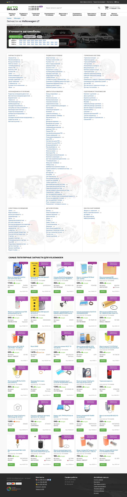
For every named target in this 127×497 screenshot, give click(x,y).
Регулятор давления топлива (55, 198)
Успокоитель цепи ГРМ (53, 143)
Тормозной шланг (89, 71)
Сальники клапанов (52, 102)
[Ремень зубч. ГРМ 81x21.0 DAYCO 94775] (63, 407)
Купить (11, 291)
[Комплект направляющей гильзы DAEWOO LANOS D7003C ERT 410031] (63, 303)
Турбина (49, 170)
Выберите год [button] (15, 37)
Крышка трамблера (14, 248)
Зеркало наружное (52, 214)
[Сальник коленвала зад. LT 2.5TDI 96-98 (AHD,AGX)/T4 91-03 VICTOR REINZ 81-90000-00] (63, 372)
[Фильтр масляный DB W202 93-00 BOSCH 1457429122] (109, 407)
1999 (55, 42)
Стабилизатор (13, 83)
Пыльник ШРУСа (89, 109)
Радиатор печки (13, 119)
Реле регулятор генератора (16, 234)
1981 (24, 44)
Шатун (48, 119)
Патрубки (49, 174)
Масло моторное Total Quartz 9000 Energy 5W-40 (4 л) (16, 416)
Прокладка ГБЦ (50, 153)
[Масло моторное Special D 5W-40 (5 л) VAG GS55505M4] (40, 303)
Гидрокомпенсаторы (52, 104)
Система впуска (51, 176)
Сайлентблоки (50, 77)
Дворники (49, 226)
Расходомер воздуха (52, 178)
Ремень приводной (14, 75)
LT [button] (39, 37)
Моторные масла (89, 216)
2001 (24, 40)
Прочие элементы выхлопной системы (58, 190)
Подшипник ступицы (52, 69)
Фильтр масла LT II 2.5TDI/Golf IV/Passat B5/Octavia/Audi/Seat (109, 347)
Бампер (48, 210)
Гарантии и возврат (100, 486)
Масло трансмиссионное (91, 212)
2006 (44, 40)
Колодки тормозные (14, 79)
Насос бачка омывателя (53, 228)
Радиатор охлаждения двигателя (18, 94)
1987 (48, 44)
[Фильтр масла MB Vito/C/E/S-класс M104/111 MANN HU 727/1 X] (18, 372)
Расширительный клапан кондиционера (20, 117)
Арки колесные (50, 216)
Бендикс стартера (14, 238)
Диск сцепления (89, 96)
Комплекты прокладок (53, 157)
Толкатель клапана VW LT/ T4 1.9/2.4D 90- (62, 347)
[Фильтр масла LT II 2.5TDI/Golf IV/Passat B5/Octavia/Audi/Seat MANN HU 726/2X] (109, 338)
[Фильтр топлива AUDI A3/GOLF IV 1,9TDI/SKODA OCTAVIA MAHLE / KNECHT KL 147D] (109, 442)
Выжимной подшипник (90, 100)
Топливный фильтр (14, 66)
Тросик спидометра (90, 115)
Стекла (48, 220)
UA (8, 2)
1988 (52, 44)
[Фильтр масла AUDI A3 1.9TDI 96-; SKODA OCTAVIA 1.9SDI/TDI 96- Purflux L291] (86, 338)
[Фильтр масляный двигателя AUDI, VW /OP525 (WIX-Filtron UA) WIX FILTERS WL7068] (41, 442)
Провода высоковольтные (16, 220)
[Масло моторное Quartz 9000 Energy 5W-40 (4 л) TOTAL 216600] (17, 407)
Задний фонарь (13, 216)
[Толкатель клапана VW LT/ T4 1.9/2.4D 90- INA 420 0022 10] (63, 338)
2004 (36, 40)
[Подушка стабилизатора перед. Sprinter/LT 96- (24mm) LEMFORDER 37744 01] (40, 407)
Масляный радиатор (14, 102)
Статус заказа (98, 480)
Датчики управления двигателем (56, 159)
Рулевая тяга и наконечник (16, 85)
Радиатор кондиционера (16, 111)
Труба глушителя (51, 182)
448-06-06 (33, 6)
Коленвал (49, 111)
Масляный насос (51, 117)
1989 (55, 44)
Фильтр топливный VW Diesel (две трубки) (85, 278)
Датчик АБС (87, 83)
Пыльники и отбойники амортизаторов (58, 81)
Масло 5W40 (34, 346)
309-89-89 (33, 9)
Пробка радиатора (14, 104)
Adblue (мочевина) (89, 218)
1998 (52, 42)
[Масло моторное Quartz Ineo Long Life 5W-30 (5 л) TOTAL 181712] (86, 372)
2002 (28, 40)
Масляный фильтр (51, 147)
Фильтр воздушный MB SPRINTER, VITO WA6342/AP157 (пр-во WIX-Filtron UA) (109, 278)
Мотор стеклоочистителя (54, 232)
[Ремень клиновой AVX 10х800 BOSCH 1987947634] (86, 407)
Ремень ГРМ (12, 67)
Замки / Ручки (50, 222)
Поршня (48, 96)
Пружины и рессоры (52, 73)
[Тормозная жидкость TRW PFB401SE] (109, 372)
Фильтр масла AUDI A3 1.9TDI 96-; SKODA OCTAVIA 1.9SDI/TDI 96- (86, 347)
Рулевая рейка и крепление (54, 71)
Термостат (11, 100)
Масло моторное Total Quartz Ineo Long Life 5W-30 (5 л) (85, 381)
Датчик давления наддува (54, 194)
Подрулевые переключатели (17, 244)
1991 (24, 42)
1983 (32, 44)
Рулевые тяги (50, 62)
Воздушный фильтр (14, 62)
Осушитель (11, 115)
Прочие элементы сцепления (93, 107)
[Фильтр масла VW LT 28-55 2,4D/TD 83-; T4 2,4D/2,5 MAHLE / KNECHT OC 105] (18, 338)
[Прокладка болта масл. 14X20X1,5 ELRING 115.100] (40, 372)
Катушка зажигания (14, 222)
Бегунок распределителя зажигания (19, 224)
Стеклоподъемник (51, 224)
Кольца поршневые (52, 94)
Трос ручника (88, 64)
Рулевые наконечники (53, 60)
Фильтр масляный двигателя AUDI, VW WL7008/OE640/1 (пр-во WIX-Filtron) (63, 451)
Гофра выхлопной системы (54, 188)
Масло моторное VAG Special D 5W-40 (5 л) (40, 312)
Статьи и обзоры (99, 491)
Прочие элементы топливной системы (58, 168)
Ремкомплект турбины (53, 192)
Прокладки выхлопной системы (55, 186)
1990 (20, 42)
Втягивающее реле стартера (17, 240)
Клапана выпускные (52, 100)
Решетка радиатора (52, 212)
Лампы (10, 210)
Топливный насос (51, 161)
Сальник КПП (88, 119)
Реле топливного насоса (53, 202)
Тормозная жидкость (106, 381)
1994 (36, 42)
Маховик (86, 102)
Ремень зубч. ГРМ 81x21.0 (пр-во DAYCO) (63, 416)
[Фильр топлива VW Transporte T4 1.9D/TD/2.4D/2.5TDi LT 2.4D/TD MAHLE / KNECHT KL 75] (86, 442)
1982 (28, 44)
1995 (40, 42)
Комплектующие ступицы (54, 87)
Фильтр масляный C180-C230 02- (17, 451)
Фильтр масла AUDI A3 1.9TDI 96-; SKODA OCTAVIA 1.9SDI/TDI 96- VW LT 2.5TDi (109, 312)
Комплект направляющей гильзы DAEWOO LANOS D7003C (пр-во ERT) (63, 312)
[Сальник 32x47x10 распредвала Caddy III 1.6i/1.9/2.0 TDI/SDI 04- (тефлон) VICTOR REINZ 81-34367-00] (63, 269)
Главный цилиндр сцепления (92, 104)
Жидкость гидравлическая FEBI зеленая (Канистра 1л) (17, 312)
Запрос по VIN (40, 489)
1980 (20, 44)
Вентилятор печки (14, 121)
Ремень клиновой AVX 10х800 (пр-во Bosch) (85, 416)
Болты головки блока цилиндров (56, 105)
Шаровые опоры (51, 66)
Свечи (10, 87)
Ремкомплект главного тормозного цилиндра (97, 79)
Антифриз (87, 214)
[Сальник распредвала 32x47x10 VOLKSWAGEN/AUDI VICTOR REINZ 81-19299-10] (86, 303)
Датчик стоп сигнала (90, 87)
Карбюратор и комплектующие (55, 166)
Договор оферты (99, 488)
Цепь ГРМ (49, 139)
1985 (40, 44)
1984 (36, 44)
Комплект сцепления (90, 94)
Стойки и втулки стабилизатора (56, 79)
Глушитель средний (52, 180)
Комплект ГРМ (12, 69)
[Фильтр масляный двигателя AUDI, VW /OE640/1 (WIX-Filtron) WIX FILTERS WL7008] (63, 442)
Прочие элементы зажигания (17, 226)
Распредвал (50, 107)
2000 (20, 40)
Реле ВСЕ (11, 242)
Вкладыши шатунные (52, 123)
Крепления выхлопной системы (55, 184)
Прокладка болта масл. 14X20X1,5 (38, 381)
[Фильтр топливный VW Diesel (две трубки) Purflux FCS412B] (86, 269)
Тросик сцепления (51, 236)
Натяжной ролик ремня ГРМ (54, 133)
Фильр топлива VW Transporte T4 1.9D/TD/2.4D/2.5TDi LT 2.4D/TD (86, 451)
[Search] (99, 8)
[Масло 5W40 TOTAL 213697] (40, 338)
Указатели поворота (14, 214)
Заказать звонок (41, 487)
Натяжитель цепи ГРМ (53, 141)
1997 (48, 42)
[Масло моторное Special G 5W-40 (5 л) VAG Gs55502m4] (40, 269)
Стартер (11, 236)
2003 (32, 40)
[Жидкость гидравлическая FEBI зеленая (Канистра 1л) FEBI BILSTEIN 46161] (18, 303)
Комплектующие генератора (17, 232)
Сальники (87, 111)
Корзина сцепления (90, 98)
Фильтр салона (13, 64)
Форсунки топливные (52, 163)
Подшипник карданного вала (55, 83)
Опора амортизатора (52, 75)
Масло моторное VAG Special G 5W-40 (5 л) (40, 278)
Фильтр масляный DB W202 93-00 (109, 416)
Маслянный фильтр (14, 60)
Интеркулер (50, 172)
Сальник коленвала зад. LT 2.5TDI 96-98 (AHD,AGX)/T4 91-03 (63, 381)
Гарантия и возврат (99, 2)
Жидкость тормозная (90, 210)
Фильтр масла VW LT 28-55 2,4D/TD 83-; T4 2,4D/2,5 (16, 347)
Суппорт (86, 77)
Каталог (96, 493)
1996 (44, 42)
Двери (48, 218)
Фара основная (13, 212)
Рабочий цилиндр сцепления (92, 105)
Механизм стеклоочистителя (55, 230)
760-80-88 (33, 8)
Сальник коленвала (52, 113)
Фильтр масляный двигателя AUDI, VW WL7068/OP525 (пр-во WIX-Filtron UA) (40, 451)
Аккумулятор (12, 58)
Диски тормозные (13, 81)
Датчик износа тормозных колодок (94, 85)
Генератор (11, 230)
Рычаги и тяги (50, 67)
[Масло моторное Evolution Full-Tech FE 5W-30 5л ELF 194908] (17, 269)
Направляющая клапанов (53, 127)
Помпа (10, 73)
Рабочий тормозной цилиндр (93, 75)
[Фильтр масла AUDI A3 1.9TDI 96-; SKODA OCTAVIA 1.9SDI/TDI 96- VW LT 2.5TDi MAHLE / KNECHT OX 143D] (109, 303)
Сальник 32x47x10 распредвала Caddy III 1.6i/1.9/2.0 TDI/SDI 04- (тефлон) (63, 278)
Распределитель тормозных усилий (95, 81)
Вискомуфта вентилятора (16, 109)
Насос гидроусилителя (53, 64)
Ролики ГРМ (12, 71)
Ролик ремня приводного (15, 77)
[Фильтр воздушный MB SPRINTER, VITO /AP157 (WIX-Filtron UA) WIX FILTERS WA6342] (109, 269)
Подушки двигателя (52, 125)
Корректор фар (13, 250)
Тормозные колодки (90, 58)
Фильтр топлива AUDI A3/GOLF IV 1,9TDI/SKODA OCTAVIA (109, 451)
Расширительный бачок (15, 105)
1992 (28, 42)
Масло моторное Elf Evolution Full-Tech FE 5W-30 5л (16, 278)
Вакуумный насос (89, 67)
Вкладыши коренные (52, 121)
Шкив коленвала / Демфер (54, 115)
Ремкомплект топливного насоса (56, 204)
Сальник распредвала (53, 109)
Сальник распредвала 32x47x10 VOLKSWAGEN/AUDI (86, 312)
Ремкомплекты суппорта (91, 66)
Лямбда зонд (50, 165)
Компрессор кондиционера (16, 113)
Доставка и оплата (86, 2)
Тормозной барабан (90, 62)
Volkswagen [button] (30, 37)
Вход (117, 2)
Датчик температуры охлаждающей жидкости (60, 196)
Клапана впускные (52, 98)
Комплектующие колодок (91, 69)
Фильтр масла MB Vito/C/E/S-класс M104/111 (17, 381)
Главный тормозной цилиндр (92, 73)
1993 (32, 42)
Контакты (110, 2)
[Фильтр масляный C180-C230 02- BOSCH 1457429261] (17, 442)
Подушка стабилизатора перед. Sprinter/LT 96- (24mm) (40, 416)
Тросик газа (50, 234)
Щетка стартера (13, 246)
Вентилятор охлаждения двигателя (19, 96)
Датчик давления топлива (54, 200)
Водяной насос (13, 98)
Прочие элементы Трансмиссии (93, 117)
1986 (44, 44)
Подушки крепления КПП (91, 113)
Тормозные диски (89, 60)
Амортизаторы (51, 58)
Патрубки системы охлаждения (18, 107)
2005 (40, 40)
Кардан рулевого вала (53, 85)
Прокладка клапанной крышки (55, 155)
